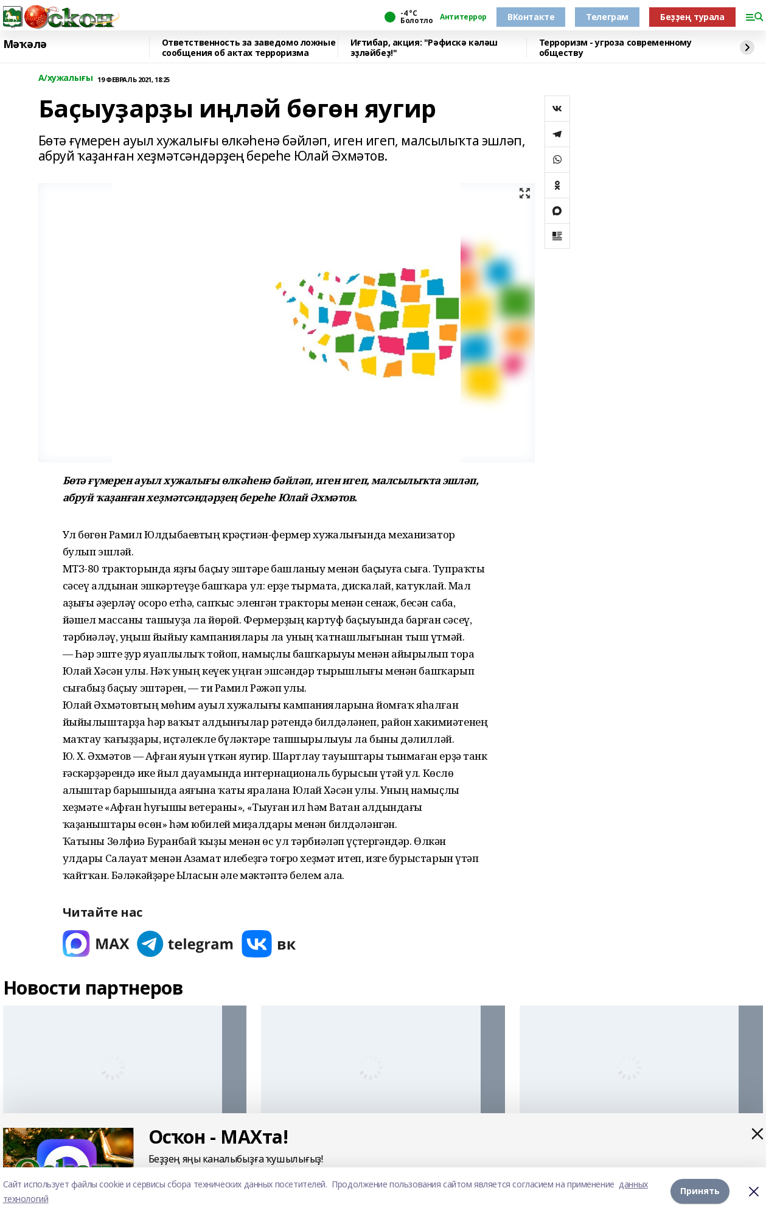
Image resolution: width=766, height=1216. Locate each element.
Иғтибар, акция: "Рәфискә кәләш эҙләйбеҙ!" (424, 48)
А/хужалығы (65, 78)
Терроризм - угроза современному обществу (615, 48)
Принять (700, 1191)
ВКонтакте (530, 17)
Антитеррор (463, 17)
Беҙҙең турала (692, 17)
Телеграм (607, 17)
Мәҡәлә (25, 44)
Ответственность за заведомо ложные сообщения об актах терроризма (249, 48)
